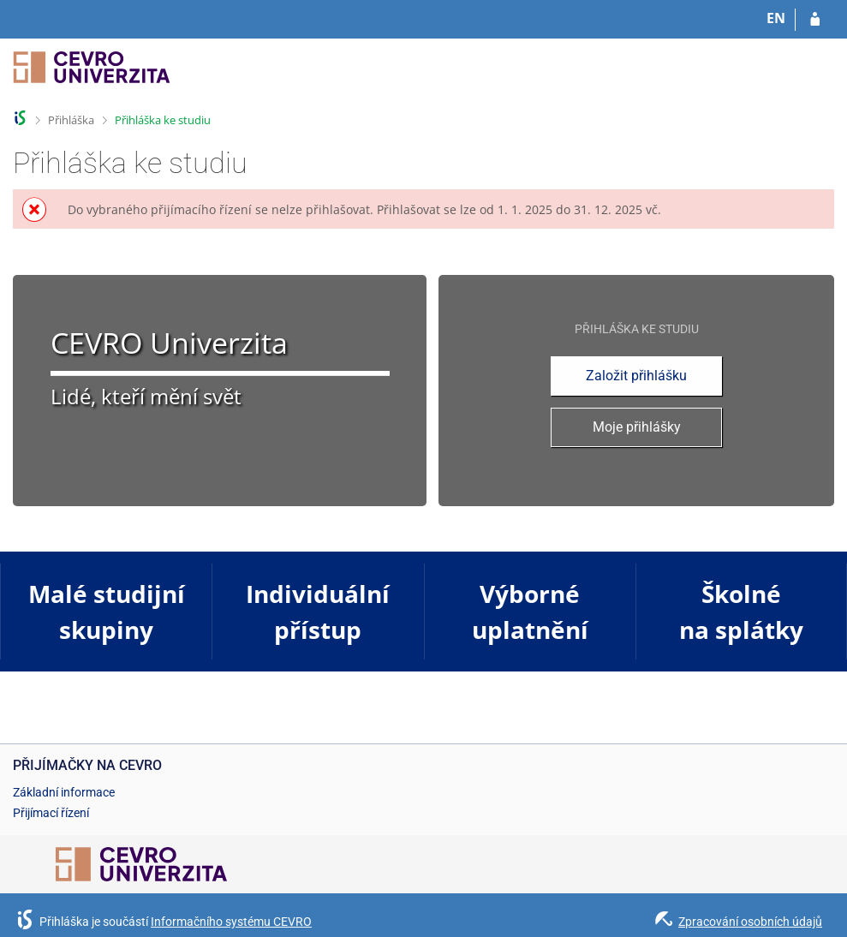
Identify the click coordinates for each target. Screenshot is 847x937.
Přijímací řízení (51, 813)
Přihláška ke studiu (163, 120)
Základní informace (64, 792)
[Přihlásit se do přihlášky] (815, 20)
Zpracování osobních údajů (750, 921)
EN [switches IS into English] (775, 18)
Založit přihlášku (636, 375)
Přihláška (71, 120)
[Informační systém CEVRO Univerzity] (91, 74)
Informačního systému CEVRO (231, 921)
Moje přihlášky (637, 427)
